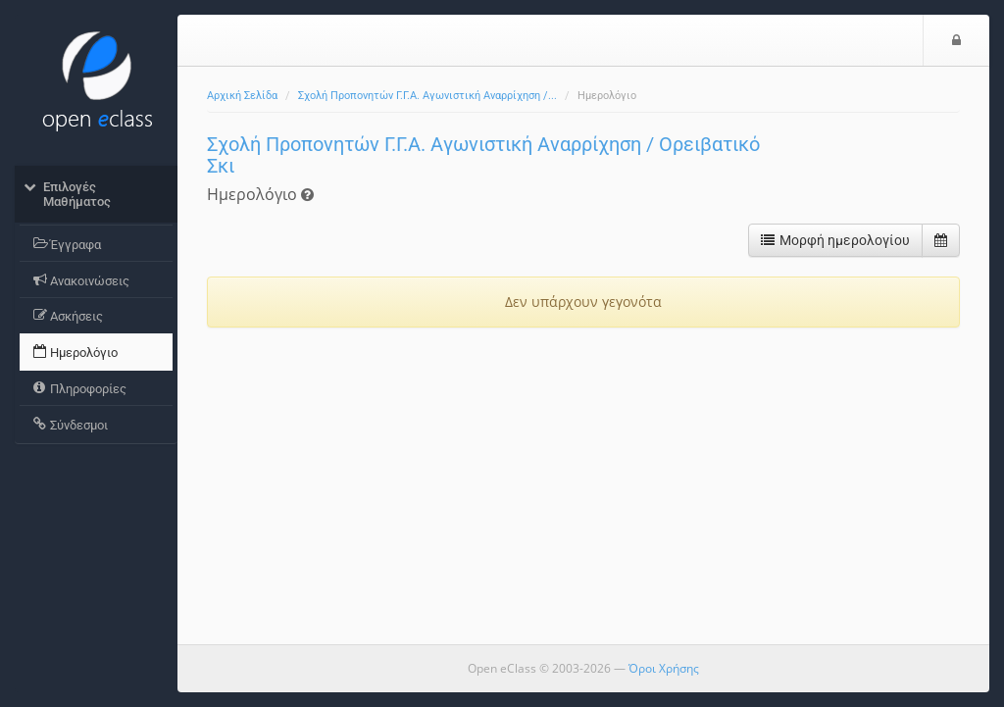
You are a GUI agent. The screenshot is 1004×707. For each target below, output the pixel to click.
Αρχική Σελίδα (242, 95)
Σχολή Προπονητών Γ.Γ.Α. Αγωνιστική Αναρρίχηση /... (427, 95)
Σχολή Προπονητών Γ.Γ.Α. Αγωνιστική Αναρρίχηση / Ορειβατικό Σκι (483, 154)
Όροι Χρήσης (663, 668)
